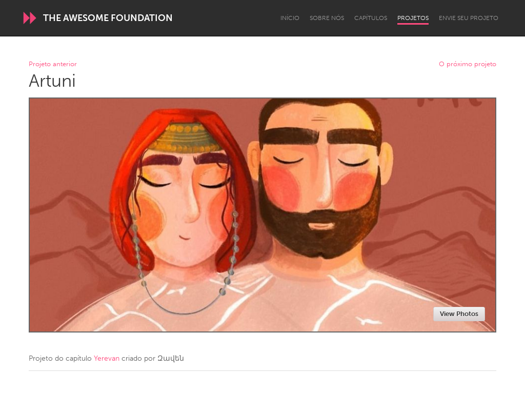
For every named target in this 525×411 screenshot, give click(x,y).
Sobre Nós (327, 18)
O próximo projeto (467, 64)
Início (289, 18)
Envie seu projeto (468, 18)
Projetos (413, 18)
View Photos (459, 314)
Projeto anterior (53, 64)
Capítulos (370, 18)
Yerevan (106, 358)
